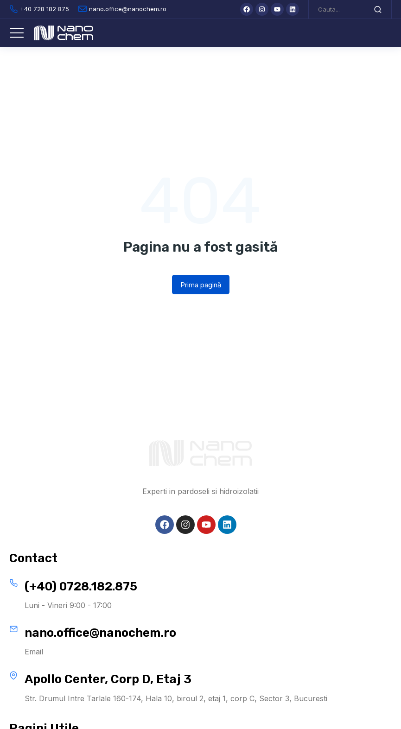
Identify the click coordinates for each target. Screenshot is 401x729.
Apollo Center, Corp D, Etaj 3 (108, 679)
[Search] (378, 9)
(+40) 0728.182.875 (81, 586)
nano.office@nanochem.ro (100, 633)
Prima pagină (200, 284)
